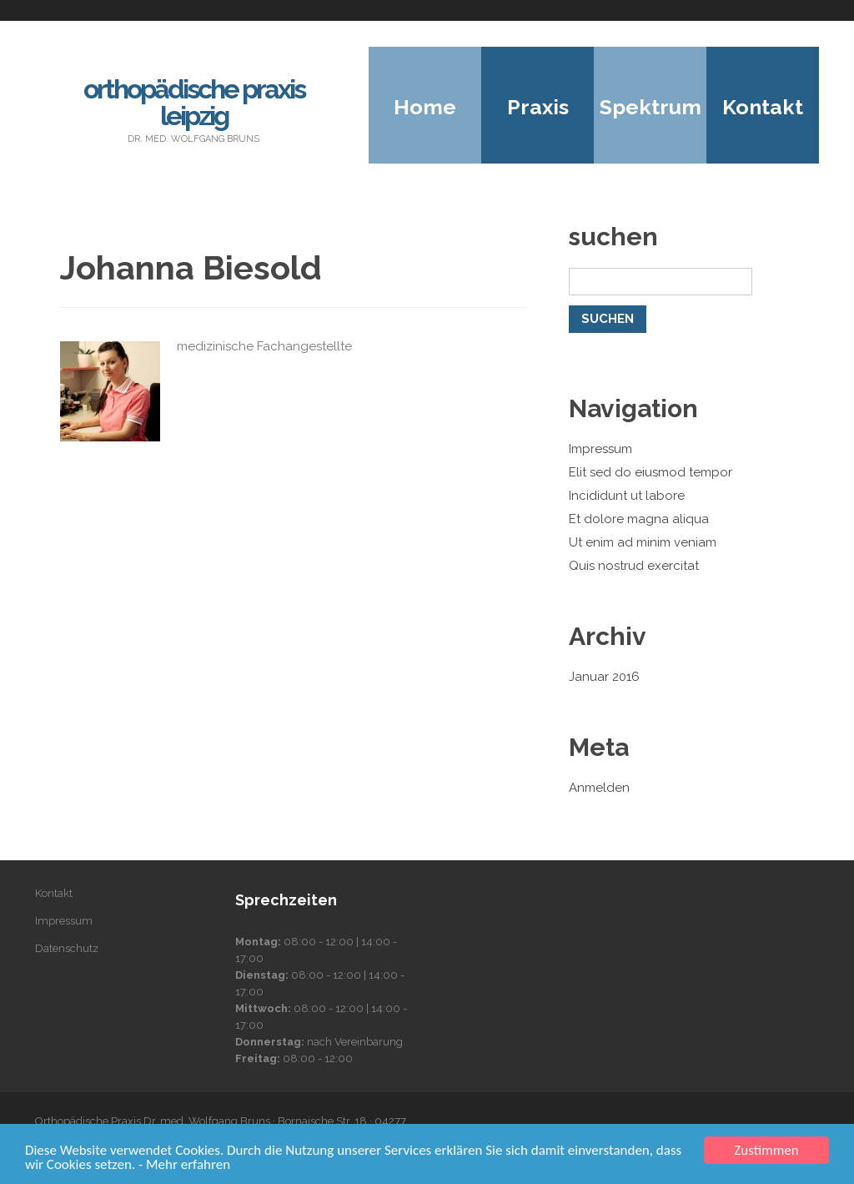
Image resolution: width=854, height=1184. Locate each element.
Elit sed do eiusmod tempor (650, 472)
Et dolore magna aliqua (639, 519)
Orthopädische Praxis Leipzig (193, 102)
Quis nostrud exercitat (634, 565)
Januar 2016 (604, 676)
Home (425, 106)
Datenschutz (66, 948)
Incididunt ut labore (627, 495)
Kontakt (762, 106)
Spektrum (650, 106)
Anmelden (599, 787)
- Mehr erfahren (184, 1164)
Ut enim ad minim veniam (642, 542)
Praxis (538, 106)
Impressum (600, 448)
